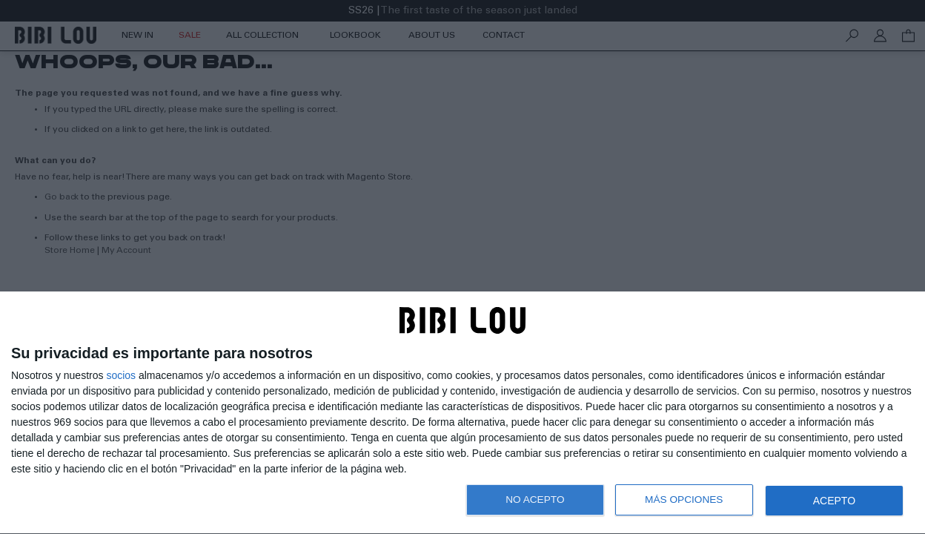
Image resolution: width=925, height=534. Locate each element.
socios (121, 375)
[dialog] (462, 413)
